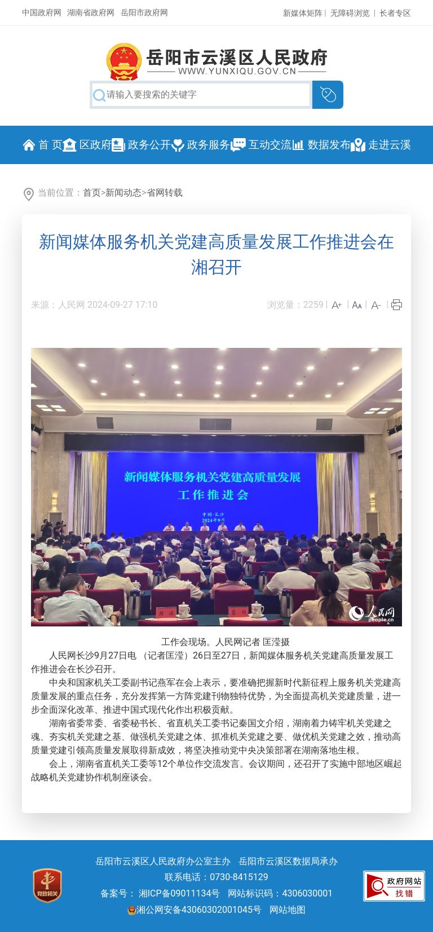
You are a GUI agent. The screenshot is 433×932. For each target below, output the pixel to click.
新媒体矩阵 (302, 12)
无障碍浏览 (350, 12)
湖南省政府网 (90, 12)
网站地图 (287, 909)
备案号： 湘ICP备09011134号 (160, 893)
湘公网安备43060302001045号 (194, 909)
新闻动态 (123, 192)
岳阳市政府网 (144, 12)
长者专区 (395, 12)
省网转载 (165, 192)
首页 (92, 192)
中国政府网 (41, 12)
